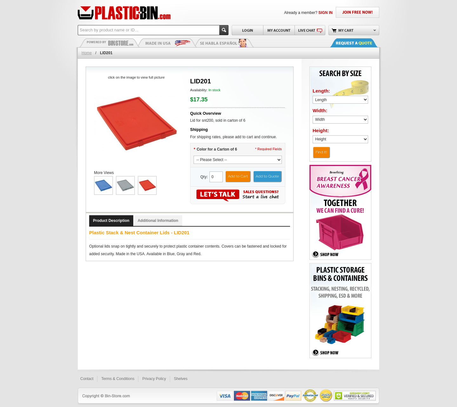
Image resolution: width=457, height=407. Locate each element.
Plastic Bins (109, 42)
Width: (320, 110)
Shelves (181, 379)
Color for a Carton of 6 (215, 149)
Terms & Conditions (117, 379)
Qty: (204, 177)
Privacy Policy (154, 379)
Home (87, 53)
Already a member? (308, 12)
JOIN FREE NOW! (357, 12)
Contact (86, 379)
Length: (321, 91)
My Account (279, 30)
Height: (321, 130)
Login (247, 30)
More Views (104, 173)
